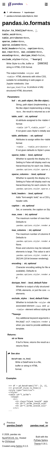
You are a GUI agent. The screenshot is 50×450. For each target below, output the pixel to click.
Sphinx (19, 446)
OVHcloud (10, 441)
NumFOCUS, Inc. (10, 438)
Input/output (30, 12)
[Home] (4, 12)
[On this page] (46, 4)
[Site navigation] (3, 4)
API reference (15, 12)
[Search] (41, 4)
